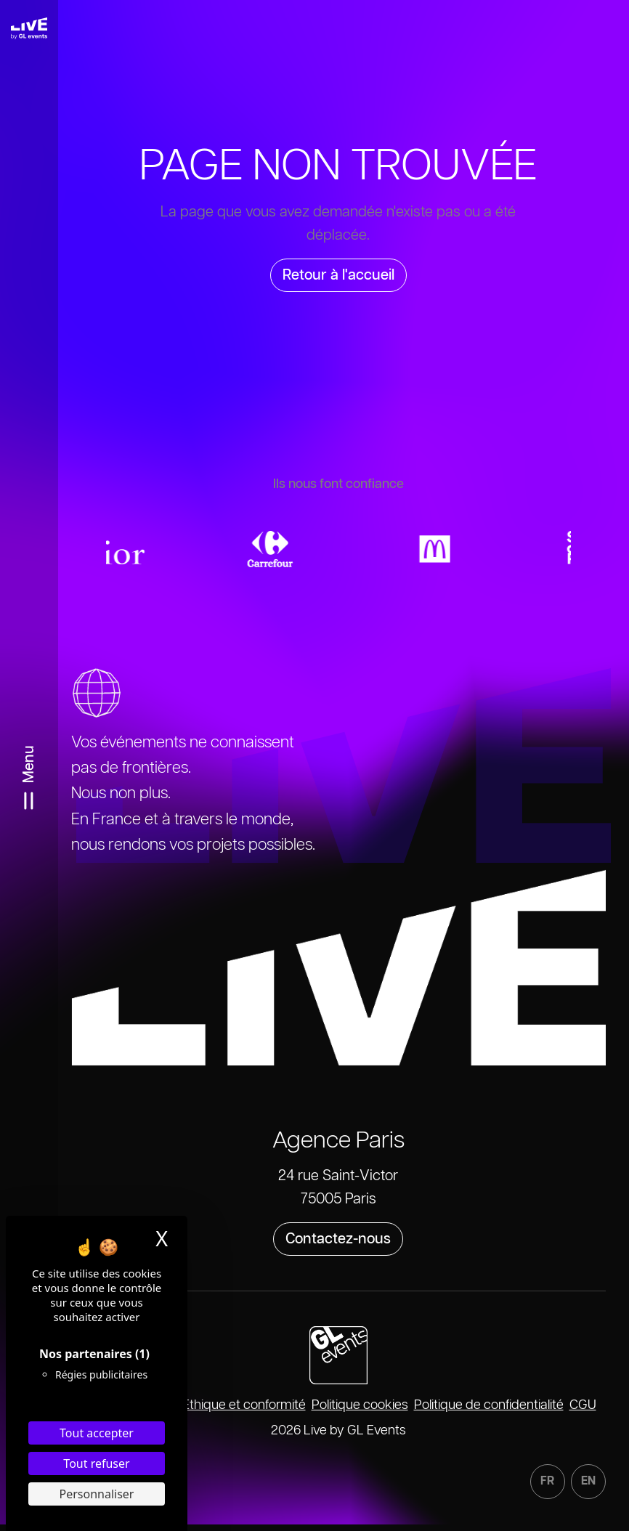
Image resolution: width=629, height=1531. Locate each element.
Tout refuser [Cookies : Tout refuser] (96, 1463)
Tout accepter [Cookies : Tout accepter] (97, 1433)
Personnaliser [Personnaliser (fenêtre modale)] (97, 1494)
